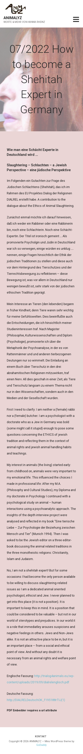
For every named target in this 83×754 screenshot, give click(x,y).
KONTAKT (40, 736)
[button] (78, 21)
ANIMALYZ (12, 18)
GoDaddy (41, 745)
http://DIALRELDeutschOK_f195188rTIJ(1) (36, 700)
